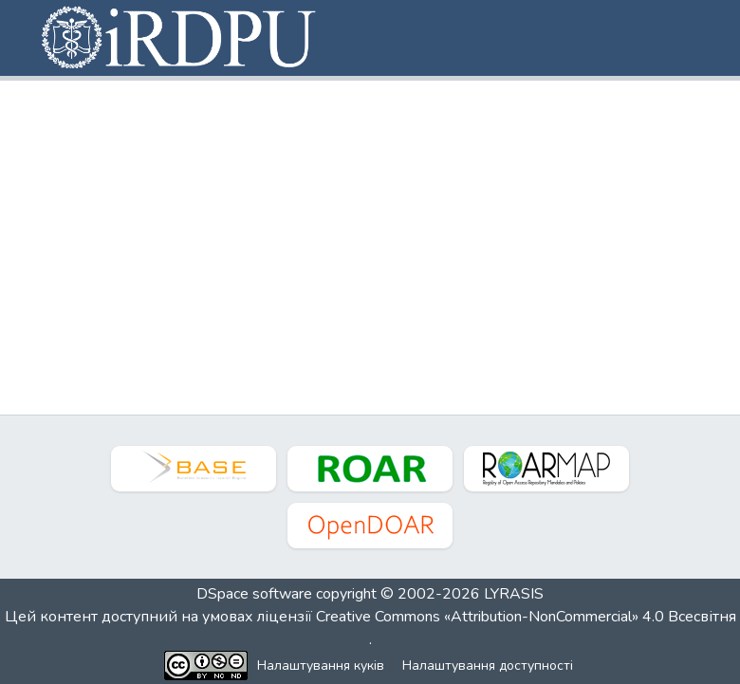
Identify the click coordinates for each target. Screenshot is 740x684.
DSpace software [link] (254, 593)
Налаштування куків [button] (320, 665)
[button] (180, 38)
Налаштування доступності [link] (487, 665)
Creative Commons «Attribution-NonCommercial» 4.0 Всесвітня (526, 616)
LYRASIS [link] (514, 593)
